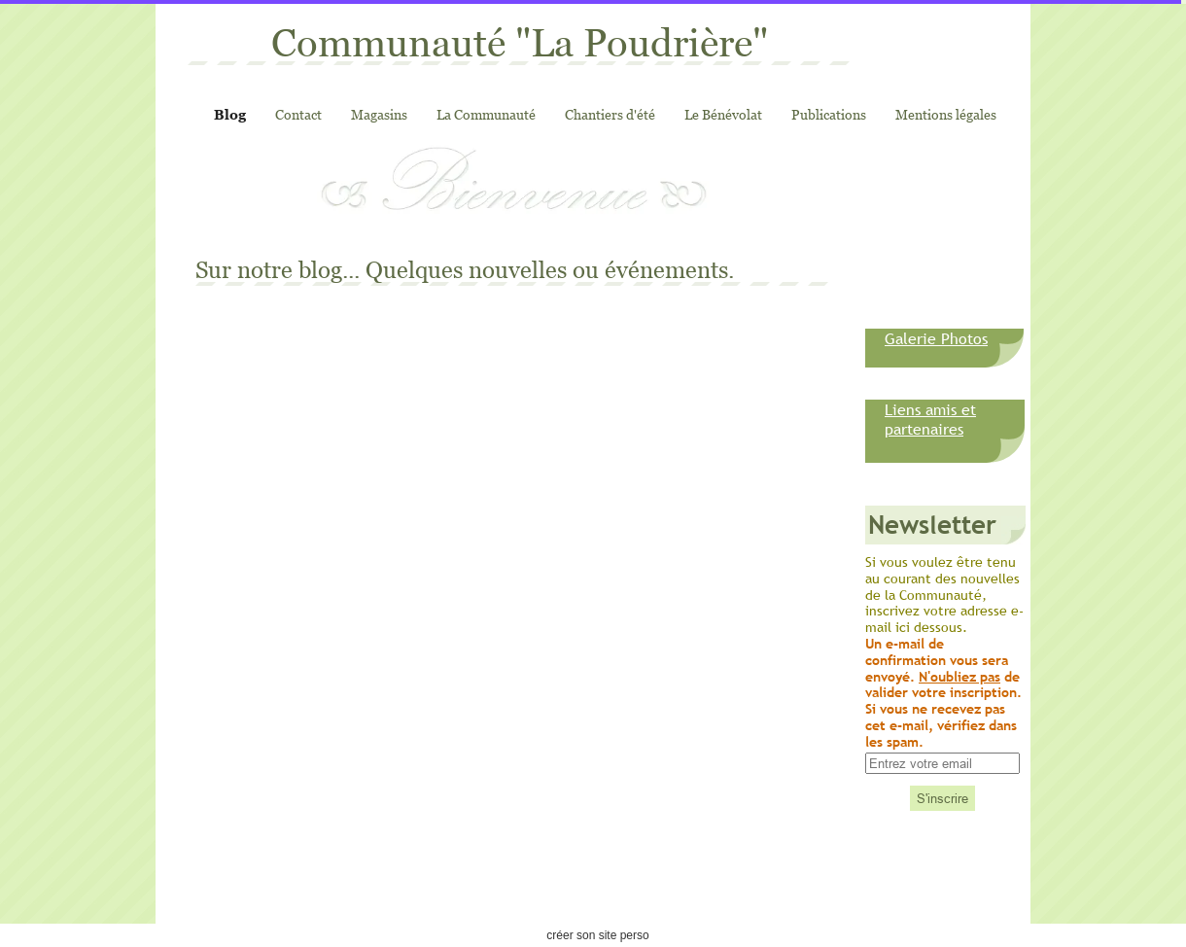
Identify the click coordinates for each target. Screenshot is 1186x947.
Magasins (379, 114)
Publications (828, 114)
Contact (298, 114)
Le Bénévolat (723, 114)
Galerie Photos (936, 338)
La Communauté (486, 114)
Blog (230, 114)
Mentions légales (945, 114)
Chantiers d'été (610, 114)
